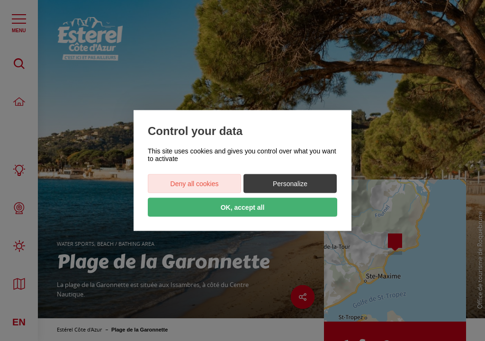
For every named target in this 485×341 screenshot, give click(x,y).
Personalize (290, 184)
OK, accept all (243, 207)
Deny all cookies (195, 184)
